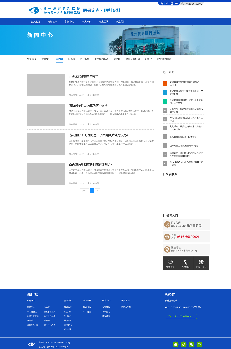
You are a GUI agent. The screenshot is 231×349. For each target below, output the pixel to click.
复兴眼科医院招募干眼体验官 (180, 136)
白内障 (59, 59)
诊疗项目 (31, 300)
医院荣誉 (68, 312)
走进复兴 (52, 21)
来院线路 (106, 307)
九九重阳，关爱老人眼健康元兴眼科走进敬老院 (183, 128)
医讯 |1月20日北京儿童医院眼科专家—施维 (183, 163)
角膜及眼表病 (33, 316)
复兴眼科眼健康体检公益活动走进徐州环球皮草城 (183, 101)
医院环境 (68, 320)
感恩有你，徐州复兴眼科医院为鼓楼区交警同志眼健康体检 (183, 154)
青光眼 (117, 59)
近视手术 (31, 307)
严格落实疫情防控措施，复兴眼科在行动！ (183, 119)
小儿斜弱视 (32, 312)
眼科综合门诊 (33, 325)
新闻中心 (69, 21)
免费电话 (186, 262)
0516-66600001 (194, 4)
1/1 (97, 190)
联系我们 (120, 21)
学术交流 (87, 312)
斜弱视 (148, 59)
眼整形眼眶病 (49, 312)
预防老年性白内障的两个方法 (88, 105)
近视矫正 (46, 59)
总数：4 (84, 190)
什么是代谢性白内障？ (84, 76)
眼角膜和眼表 (101, 59)
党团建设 (68, 316)
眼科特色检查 (49, 325)
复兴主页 (35, 21)
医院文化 (68, 325)
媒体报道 (68, 329)
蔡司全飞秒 (126, 307)
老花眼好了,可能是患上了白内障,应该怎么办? (98, 135)
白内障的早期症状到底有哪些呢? (90, 164)
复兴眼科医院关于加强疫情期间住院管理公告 (183, 92)
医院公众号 (201, 262)
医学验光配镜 (164, 59)
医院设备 (125, 300)
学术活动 (87, 307)
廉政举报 (106, 316)
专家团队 (103, 21)
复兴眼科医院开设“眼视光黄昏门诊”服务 (181, 83)
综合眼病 (85, 59)
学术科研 (87, 300)
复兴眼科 (68, 300)
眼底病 (71, 59)
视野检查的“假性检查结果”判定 (180, 145)
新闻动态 (68, 307)
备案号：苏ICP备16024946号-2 (53, 346)
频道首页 (32, 59)
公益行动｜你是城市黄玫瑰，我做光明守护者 (183, 110)
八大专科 (86, 21)
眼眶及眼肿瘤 (133, 59)
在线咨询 (170, 262)
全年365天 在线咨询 (182, 316)
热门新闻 (168, 72)
